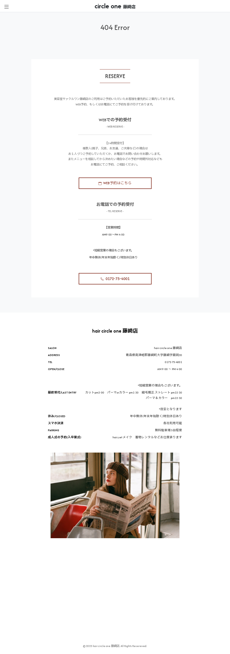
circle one (115, 6)
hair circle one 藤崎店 (115, 330)
